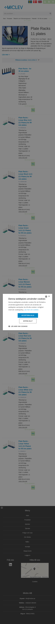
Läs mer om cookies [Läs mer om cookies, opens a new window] (31, 310)
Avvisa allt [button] (27, 321)
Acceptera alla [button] (28, 315)
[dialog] (27, 312)
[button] (17, 326)
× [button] (49, 296)
